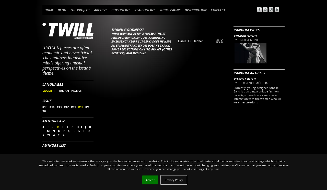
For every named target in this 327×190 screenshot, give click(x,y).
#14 (52, 107)
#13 (59, 107)
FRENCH (76, 90)
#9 (87, 107)
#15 (44, 107)
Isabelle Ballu (245, 79)
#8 (44, 111)
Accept (150, 180)
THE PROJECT (80, 10)
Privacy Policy (174, 180)
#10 (80, 107)
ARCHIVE (100, 10)
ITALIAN (63, 90)
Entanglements (245, 36)
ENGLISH (48, 90)
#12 (66, 107)
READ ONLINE (144, 10)
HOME (49, 10)
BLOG (62, 10)
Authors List (54, 145)
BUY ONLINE (120, 10)
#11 (73, 107)
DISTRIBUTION (196, 10)
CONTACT (218, 10)
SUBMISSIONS (170, 10)
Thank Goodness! (127, 29)
